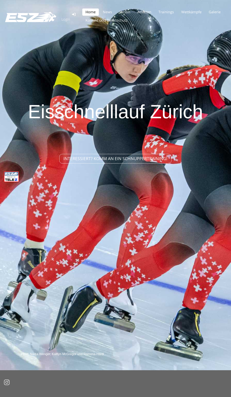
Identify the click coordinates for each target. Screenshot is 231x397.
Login (68, 17)
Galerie (215, 12)
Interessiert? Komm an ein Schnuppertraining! (115, 158)
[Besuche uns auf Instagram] (7, 382)
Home (90, 12)
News (107, 12)
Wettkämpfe (191, 12)
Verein (124, 12)
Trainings (166, 12)
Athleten (144, 12)
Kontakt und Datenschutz (106, 20)
